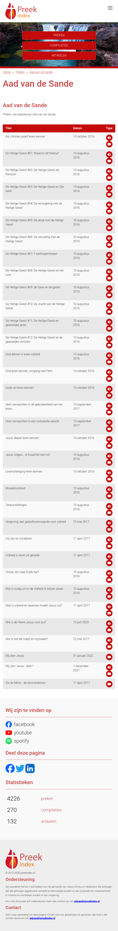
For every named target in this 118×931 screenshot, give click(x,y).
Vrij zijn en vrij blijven (19, 538)
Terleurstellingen (16, 505)
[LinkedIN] (30, 769)
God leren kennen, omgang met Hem (29, 371)
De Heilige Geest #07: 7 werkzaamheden (31, 253)
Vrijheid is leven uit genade (23, 555)
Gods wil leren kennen (20, 387)
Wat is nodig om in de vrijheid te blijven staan (34, 588)
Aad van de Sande (40, 72)
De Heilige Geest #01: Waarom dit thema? (32, 153)
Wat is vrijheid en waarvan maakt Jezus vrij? (34, 605)
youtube (19, 732)
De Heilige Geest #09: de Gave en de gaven (33, 287)
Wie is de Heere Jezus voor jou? (26, 622)
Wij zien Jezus (15, 655)
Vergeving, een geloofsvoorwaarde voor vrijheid (36, 521)
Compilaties (59, 45)
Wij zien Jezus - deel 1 (20, 666)
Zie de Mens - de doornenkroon (25, 683)
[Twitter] (20, 769)
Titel (8, 128)
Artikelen (59, 55)
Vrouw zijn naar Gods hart (22, 572)
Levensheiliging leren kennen (24, 471)
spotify (17, 741)
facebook (20, 724)
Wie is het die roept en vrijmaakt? (27, 639)
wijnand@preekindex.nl (87, 901)
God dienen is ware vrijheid (23, 354)
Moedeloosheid (15, 488)
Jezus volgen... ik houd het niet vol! (28, 454)
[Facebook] (10, 769)
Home (7, 72)
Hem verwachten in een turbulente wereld (32, 421)
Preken (20, 72)
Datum (77, 128)
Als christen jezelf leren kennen (25, 136)
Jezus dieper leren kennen (22, 438)
